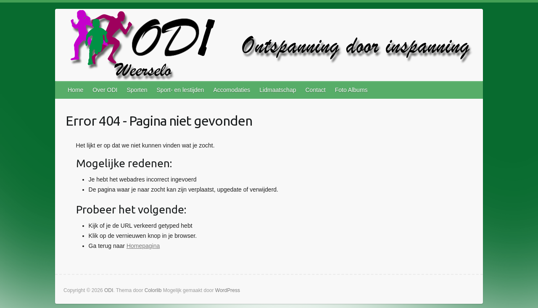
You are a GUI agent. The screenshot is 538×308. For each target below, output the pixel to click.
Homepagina (143, 245)
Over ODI (104, 90)
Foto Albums (351, 90)
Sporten (137, 90)
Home (75, 90)
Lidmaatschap (277, 90)
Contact (315, 90)
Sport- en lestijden (180, 90)
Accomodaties (231, 90)
